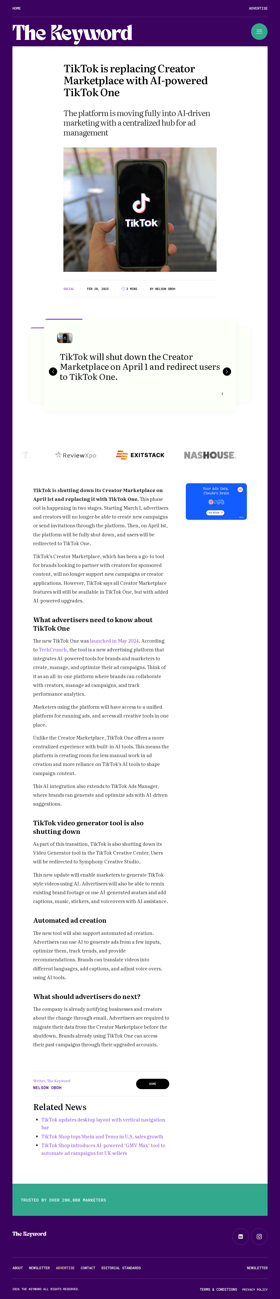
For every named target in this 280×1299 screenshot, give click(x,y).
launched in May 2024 (114, 640)
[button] (53, 371)
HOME (152, 1084)
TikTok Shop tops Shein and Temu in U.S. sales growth (102, 1136)
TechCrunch (53, 649)
